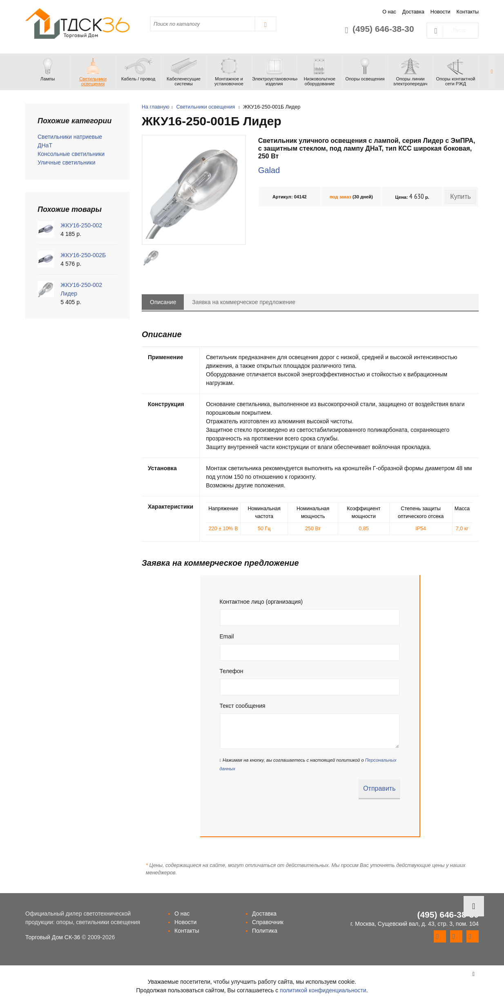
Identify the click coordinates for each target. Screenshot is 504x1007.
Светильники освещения (205, 107)
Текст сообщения (242, 705)
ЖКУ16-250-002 (81, 225)
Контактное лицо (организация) (261, 601)
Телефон (231, 671)
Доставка (413, 12)
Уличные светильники (67, 162)
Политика (264, 930)
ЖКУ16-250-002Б (83, 255)
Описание (163, 302)
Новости (440, 12)
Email (227, 636)
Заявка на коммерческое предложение (243, 302)
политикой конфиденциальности (323, 990)
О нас (389, 12)
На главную (155, 107)
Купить (460, 196)
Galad (269, 170)
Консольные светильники (71, 154)
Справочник (267, 922)
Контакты (468, 12)
